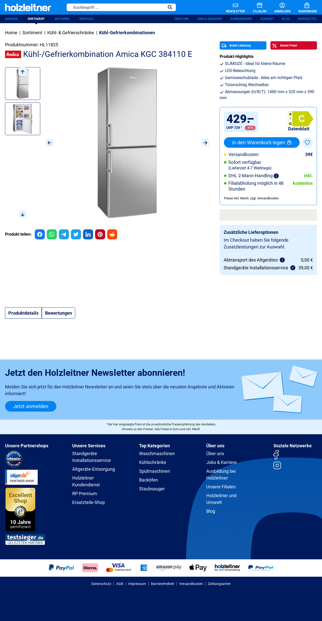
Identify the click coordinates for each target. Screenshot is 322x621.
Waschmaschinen (157, 453)
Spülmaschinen (154, 471)
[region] (107, 142)
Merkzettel (307, 19)
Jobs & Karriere (209, 19)
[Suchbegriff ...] (116, 7)
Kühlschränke (152, 462)
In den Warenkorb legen (261, 142)
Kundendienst (241, 19)
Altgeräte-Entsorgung (93, 469)
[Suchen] (170, 7)
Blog (286, 19)
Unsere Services (88, 445)
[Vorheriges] (49, 142)
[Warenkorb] (303, 7)
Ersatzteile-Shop (88, 502)
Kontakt (267, 19)
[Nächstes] (205, 142)
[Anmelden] (278, 7)
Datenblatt (298, 128)
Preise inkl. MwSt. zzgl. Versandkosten (251, 198)
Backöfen (148, 480)
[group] (40, 234)
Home (11, 32)
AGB (119, 584)
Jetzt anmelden (30, 406)
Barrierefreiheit (162, 584)
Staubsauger (152, 488)
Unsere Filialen (221, 486)
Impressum (137, 584)
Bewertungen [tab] (58, 313)
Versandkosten (191, 584)
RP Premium (84, 493)
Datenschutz (101, 584)
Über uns (181, 19)
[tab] (23, 313)
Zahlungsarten (219, 584)
